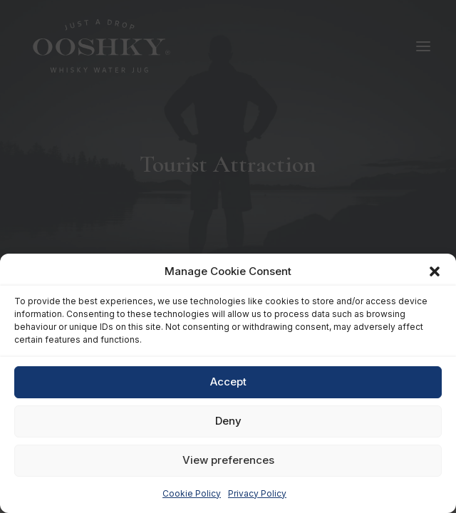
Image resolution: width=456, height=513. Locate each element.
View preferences (228, 460)
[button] (435, 271)
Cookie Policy (191, 493)
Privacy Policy (257, 493)
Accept (228, 381)
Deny (228, 421)
